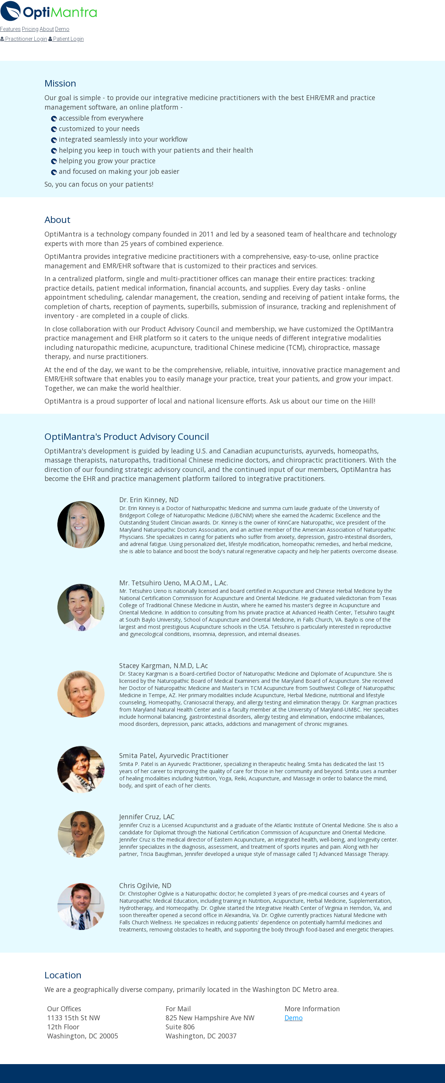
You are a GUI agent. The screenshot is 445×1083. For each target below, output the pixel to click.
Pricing (30, 29)
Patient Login (66, 39)
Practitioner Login (23, 39)
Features (10, 29)
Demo (62, 29)
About (47, 29)
